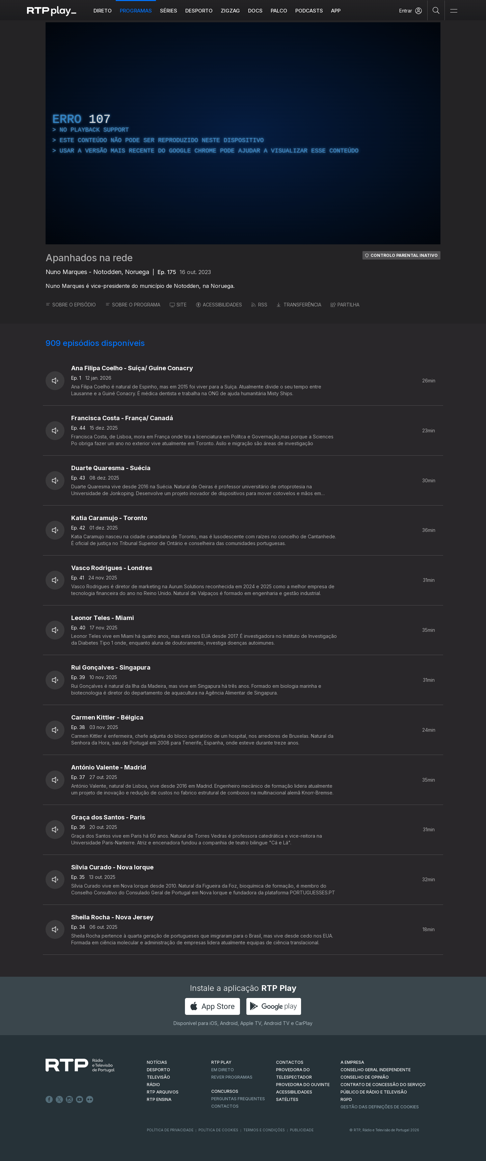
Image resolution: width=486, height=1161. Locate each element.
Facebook (49, 1099)
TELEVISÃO (158, 1077)
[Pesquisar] (436, 10)
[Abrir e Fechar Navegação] (453, 11)
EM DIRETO (222, 1069)
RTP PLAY (221, 1062)
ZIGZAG (230, 10)
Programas (136, 10)
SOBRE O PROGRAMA (132, 304)
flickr (89, 1099)
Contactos (225, 1106)
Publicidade (302, 1130)
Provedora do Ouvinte (303, 1084)
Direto (102, 10)
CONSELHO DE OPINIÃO (365, 1077)
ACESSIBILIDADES (219, 304)
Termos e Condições (264, 1130)
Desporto (199, 10)
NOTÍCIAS (157, 1062)
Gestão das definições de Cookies (380, 1106)
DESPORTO (158, 1069)
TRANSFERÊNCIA (299, 304)
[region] (243, 133)
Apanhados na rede (89, 258)
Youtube (79, 1099)
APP (336, 10)
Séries (168, 10)
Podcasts (309, 10)
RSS (259, 304)
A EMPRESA (352, 1062)
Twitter (59, 1099)
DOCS (255, 10)
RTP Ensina (159, 1099)
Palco (279, 10)
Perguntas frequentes (238, 1098)
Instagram (69, 1099)
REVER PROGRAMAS (231, 1077)
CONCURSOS (224, 1091)
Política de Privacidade (170, 1130)
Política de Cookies (218, 1130)
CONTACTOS (289, 1062)
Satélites (287, 1099)
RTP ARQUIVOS (163, 1092)
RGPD (346, 1099)
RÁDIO (153, 1084)
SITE (178, 304)
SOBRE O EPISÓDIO (71, 304)
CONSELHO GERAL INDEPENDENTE (376, 1069)
